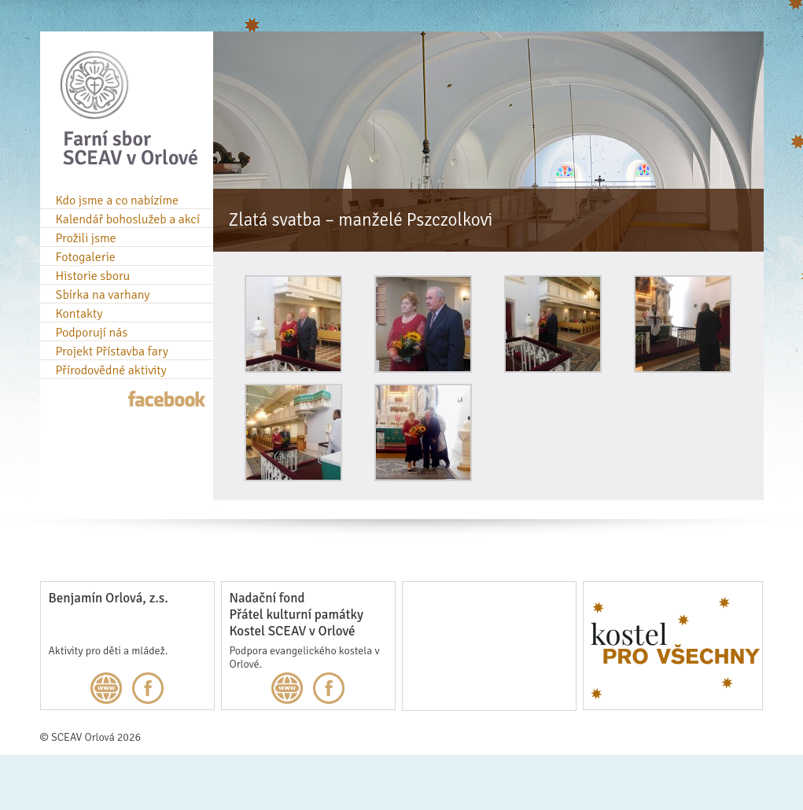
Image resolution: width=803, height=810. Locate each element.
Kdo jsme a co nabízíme (117, 200)
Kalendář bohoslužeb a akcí (128, 219)
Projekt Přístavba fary (112, 351)
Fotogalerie (86, 257)
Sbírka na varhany (103, 295)
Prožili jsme (86, 238)
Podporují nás (92, 333)
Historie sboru (93, 276)
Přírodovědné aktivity (111, 370)
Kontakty (79, 314)
